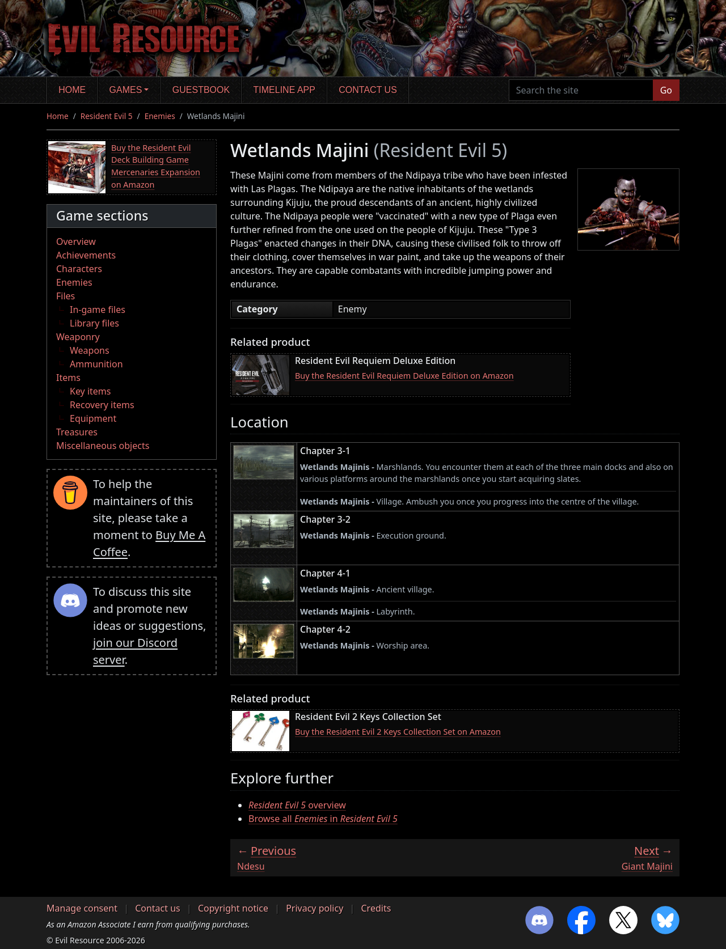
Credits (376, 908)
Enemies (160, 116)
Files (65, 296)
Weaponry (78, 337)
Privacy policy (314, 908)
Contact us (368, 90)
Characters (79, 268)
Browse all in (323, 818)
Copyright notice (233, 908)
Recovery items (102, 405)
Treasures (77, 432)
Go (666, 90)
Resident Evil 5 (107, 116)
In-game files (97, 309)
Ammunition (96, 364)
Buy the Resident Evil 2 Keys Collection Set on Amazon (398, 731)
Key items (90, 391)
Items (68, 377)
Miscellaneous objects (102, 445)
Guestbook (201, 90)
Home (72, 90)
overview (297, 805)
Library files (94, 323)
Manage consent (82, 908)
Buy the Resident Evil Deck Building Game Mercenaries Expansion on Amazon (155, 166)
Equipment (93, 418)
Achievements (86, 255)
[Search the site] (581, 90)
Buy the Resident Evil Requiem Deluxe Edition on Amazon (404, 375)
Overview (76, 241)
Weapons (89, 350)
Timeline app (284, 90)
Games (125, 90)
